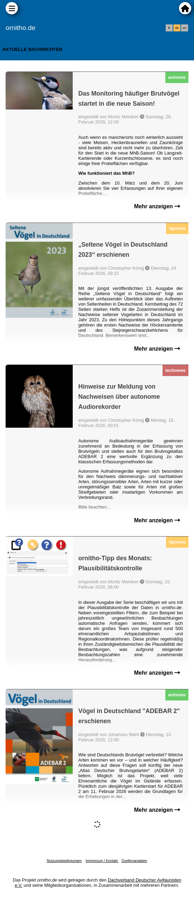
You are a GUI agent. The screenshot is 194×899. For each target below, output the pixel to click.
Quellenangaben (134, 861)
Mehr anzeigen (157, 206)
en (184, 28)
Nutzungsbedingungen (64, 861)
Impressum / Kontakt (102, 861)
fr (169, 28)
